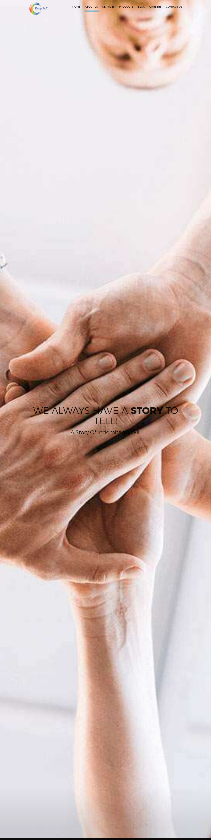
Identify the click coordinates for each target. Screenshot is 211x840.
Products (126, 7)
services (108, 7)
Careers (155, 7)
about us (91, 7)
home (76, 7)
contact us (174, 7)
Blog (141, 7)
